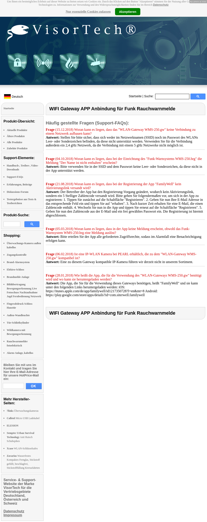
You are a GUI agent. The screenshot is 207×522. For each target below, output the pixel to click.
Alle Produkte (14, 142)
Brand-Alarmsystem (18, 262)
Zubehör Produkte (17, 148)
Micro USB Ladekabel (23, 418)
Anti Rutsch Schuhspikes (20, 436)
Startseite (135, 96)
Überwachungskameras (23, 410)
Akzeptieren (127, 11)
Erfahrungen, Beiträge (19, 184)
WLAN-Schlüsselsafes (22, 448)
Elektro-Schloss (15, 269)
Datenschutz (160, 4)
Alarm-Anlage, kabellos (20, 352)
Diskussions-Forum (17, 191)
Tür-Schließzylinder (18, 322)
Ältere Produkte (16, 136)
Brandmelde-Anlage (18, 277)
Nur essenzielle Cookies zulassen (88, 11)
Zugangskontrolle (16, 254)
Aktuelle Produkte (17, 130)
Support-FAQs (15, 176)
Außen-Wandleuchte (18, 315)
